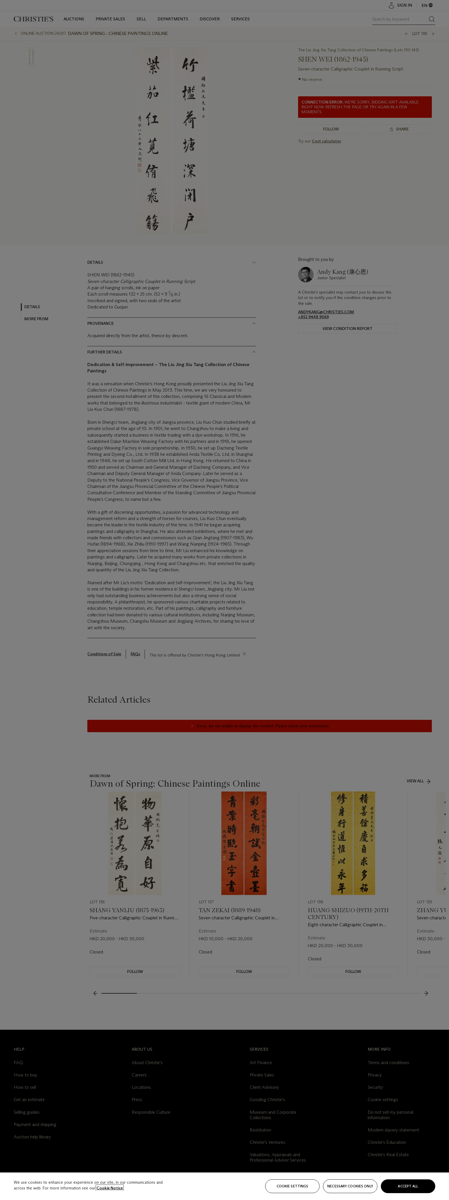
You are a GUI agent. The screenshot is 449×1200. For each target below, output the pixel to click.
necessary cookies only (350, 1186)
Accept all (408, 1186)
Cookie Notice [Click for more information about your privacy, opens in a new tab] (110, 1188)
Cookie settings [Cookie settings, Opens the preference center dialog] (292, 1186)
